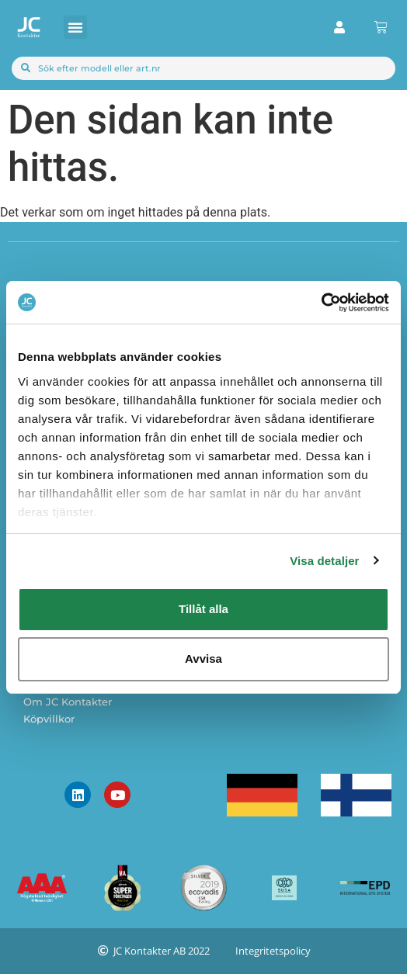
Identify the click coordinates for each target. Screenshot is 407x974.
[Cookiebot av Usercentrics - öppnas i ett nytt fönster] (321, 303)
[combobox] (203, 68)
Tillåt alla (203, 608)
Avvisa (203, 658)
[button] (75, 27)
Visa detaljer (324, 560)
